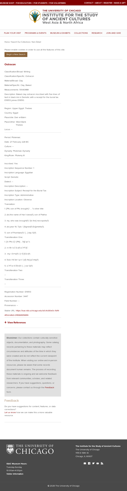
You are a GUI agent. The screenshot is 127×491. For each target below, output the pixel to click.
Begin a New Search (15, 54)
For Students (40, 3)
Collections (81, 33)
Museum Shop (7, 3)
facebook (89, 463)
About (98, 3)
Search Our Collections (20, 42)
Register (108, 3)
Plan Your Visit (12, 33)
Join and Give (113, 33)
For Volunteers (57, 3)
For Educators (24, 3)
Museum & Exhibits (60, 33)
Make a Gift (119, 3)
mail (85, 463)
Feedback (49, 387)
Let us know (10, 412)
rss (102, 463)
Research (97, 33)
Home (7, 42)
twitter (93, 463)
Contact (88, 3)
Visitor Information (14, 474)
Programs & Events (35, 33)
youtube (97, 463)
